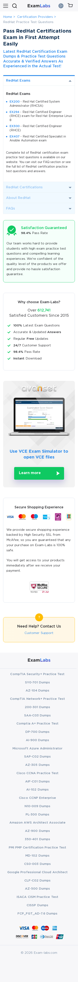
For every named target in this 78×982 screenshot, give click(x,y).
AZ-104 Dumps (38, 690)
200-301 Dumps (37, 707)
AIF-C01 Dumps (37, 781)
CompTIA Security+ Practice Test (37, 674)
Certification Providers (35, 17)
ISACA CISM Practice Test (37, 897)
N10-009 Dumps (38, 806)
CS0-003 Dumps (37, 864)
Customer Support (39, 633)
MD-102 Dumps (37, 855)
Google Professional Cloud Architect (37, 872)
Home (7, 17)
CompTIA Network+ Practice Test (37, 699)
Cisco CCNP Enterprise (37, 798)
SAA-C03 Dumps (37, 715)
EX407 (15, 136)
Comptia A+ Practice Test (37, 723)
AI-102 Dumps (37, 789)
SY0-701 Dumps (37, 682)
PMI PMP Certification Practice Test (37, 847)
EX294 (14, 112)
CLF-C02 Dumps (37, 880)
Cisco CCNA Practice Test (37, 773)
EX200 (15, 102)
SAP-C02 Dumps (37, 756)
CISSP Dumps (37, 905)
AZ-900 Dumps (37, 831)
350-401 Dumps (37, 839)
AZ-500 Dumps (37, 888)
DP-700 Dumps (37, 732)
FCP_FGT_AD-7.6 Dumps (37, 913)
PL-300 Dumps (37, 814)
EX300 (15, 126)
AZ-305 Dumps (37, 765)
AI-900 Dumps (37, 740)
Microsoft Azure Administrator (37, 748)
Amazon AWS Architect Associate (37, 822)
